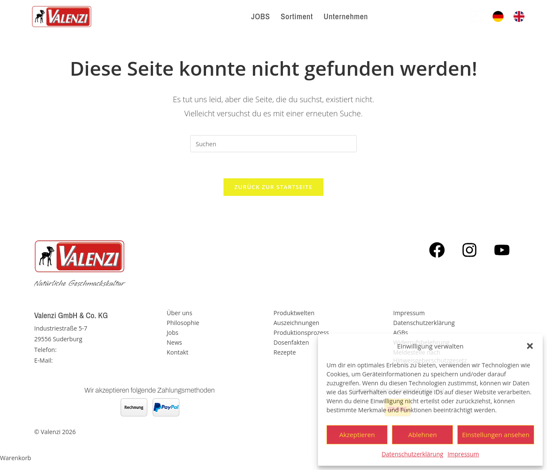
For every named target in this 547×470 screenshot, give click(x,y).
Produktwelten (294, 313)
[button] (530, 346)
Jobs (172, 332)
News (174, 342)
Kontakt (177, 352)
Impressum (463, 454)
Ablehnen (422, 434)
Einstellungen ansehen (495, 434)
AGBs (400, 332)
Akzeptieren (357, 434)
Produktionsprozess (301, 332)
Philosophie (183, 323)
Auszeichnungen (296, 323)
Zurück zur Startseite (274, 187)
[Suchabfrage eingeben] (273, 143)
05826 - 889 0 (76, 350)
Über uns (179, 313)
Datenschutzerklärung (412, 454)
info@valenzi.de (76, 360)
